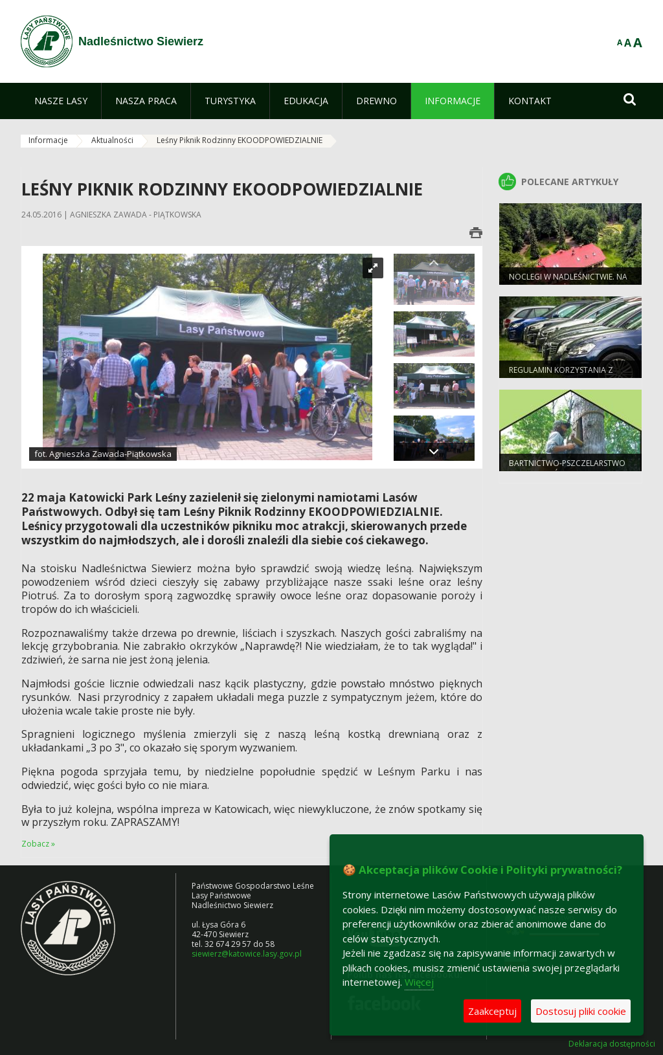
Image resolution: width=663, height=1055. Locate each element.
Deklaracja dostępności (611, 1044)
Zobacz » (38, 843)
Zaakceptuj (492, 1011)
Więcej (419, 981)
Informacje (48, 140)
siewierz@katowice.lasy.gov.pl (247, 953)
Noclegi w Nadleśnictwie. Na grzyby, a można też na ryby (568, 282)
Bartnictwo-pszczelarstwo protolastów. (567, 469)
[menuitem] (61, 101)
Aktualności (112, 140)
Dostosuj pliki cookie (580, 1011)
